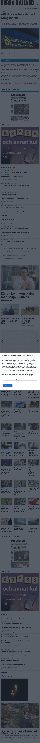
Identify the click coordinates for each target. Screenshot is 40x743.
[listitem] (20, 379)
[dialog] (20, 371)
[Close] (37, 355)
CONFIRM (7, 385)
